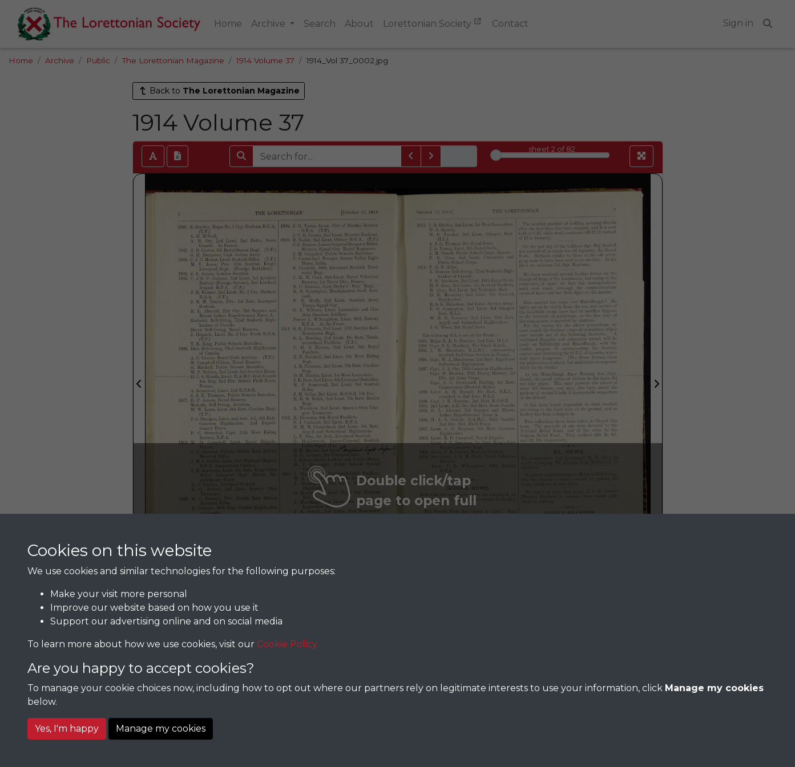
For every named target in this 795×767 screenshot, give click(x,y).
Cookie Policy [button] (287, 644)
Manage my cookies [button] (160, 728)
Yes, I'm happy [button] (67, 728)
